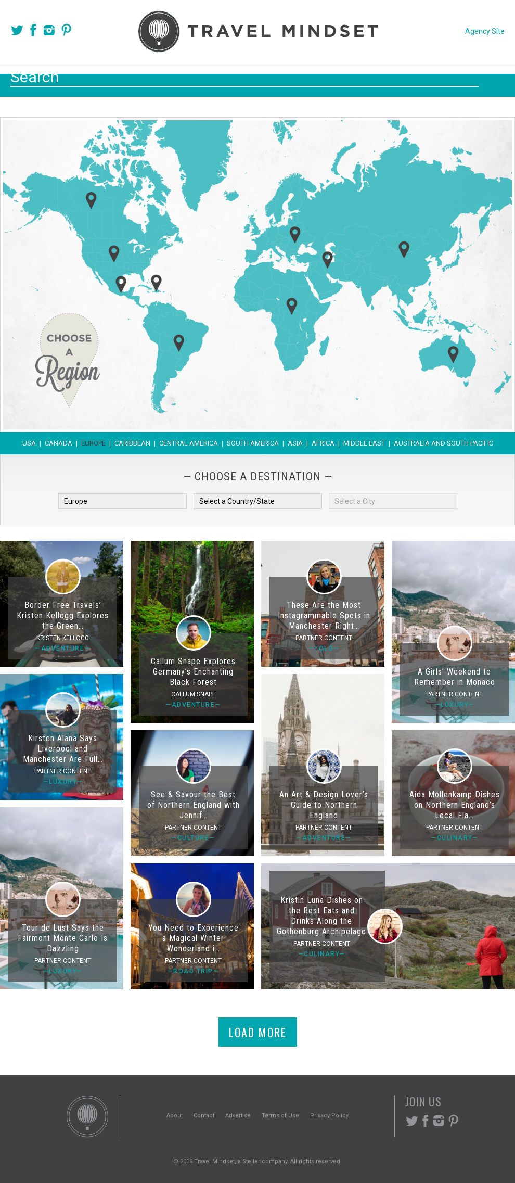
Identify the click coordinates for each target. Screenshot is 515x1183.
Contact (204, 1115)
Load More (258, 1032)
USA (29, 443)
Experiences (327, 79)
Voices (157, 79)
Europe (93, 443)
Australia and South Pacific (443, 443)
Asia (295, 443)
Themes (261, 79)
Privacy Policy (329, 1115)
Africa (323, 443)
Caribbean (132, 443)
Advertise (238, 1115)
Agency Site (485, 31)
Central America (188, 443)
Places (208, 79)
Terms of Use (280, 1115)
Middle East (364, 443)
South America (253, 443)
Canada (58, 443)
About (174, 1115)
